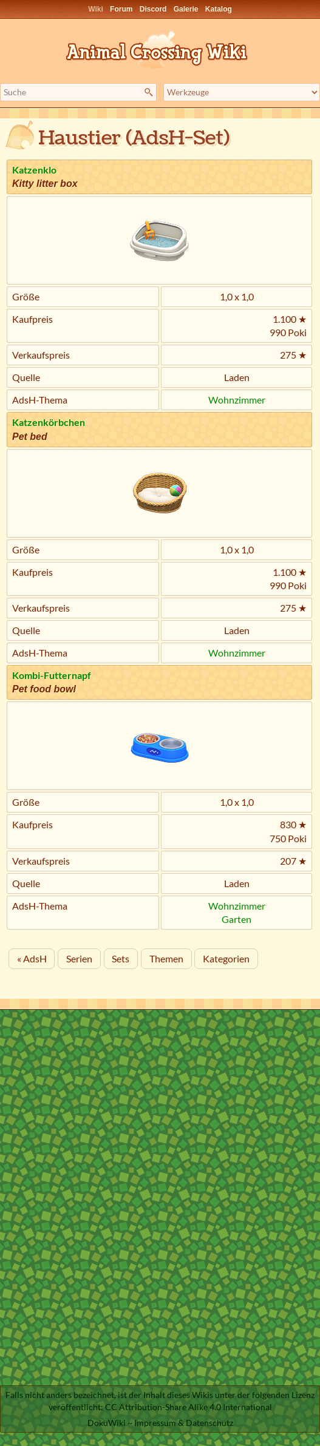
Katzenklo (34, 169)
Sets (120, 958)
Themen (166, 958)
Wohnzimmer (236, 399)
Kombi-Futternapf (51, 675)
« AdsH (32, 958)
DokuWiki (106, 1422)
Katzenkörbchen (48, 422)
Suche (150, 92)
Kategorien (226, 958)
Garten (236, 919)
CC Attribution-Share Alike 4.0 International (188, 1407)
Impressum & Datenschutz (183, 1422)
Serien (79, 958)
